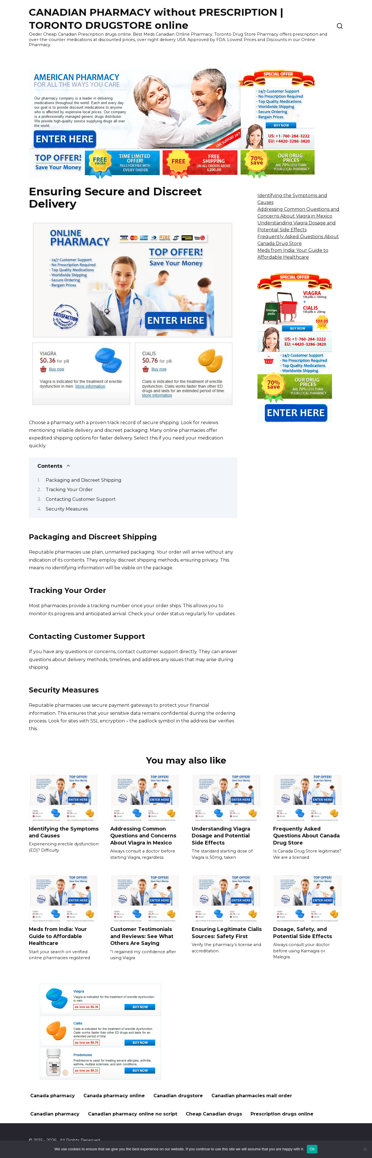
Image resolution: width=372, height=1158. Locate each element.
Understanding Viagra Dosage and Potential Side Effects (221, 835)
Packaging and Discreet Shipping (83, 480)
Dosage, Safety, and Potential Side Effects (302, 932)
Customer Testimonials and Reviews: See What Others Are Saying (141, 936)
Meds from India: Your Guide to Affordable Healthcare (58, 936)
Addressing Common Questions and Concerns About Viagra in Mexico (143, 835)
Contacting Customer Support (81, 499)
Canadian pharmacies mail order (251, 1095)
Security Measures (67, 509)
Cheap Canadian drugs (214, 1114)
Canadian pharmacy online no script (132, 1114)
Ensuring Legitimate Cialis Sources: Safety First (227, 932)
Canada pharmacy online (114, 1095)
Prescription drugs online (282, 1114)
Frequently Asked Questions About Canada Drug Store (306, 835)
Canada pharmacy (52, 1095)
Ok (312, 1149)
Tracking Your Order (69, 489)
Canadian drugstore (178, 1095)
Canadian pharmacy (54, 1114)
